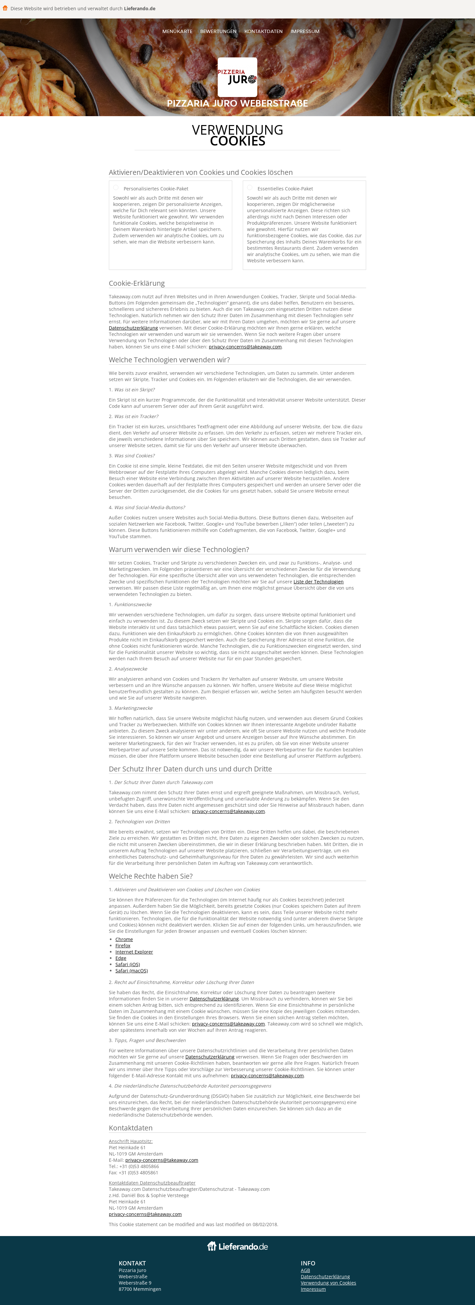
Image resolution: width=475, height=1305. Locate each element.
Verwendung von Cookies (328, 1283)
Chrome (124, 939)
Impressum (305, 31)
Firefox (122, 945)
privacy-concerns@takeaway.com (245, 346)
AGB (305, 1270)
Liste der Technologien (319, 581)
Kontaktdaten (263, 31)
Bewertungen (218, 31)
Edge (120, 958)
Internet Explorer (134, 952)
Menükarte (177, 31)
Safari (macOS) (131, 970)
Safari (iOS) (127, 964)
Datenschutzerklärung (133, 328)
